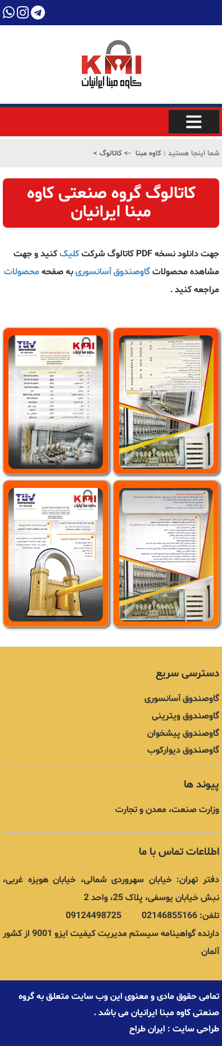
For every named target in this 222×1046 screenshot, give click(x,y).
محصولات (21, 272)
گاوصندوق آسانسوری (112, 272)
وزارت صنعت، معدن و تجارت (167, 810)
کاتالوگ (109, 154)
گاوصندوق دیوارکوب (183, 750)
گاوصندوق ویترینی (185, 716)
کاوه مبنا (148, 154)
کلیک (70, 254)
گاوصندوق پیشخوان (183, 733)
